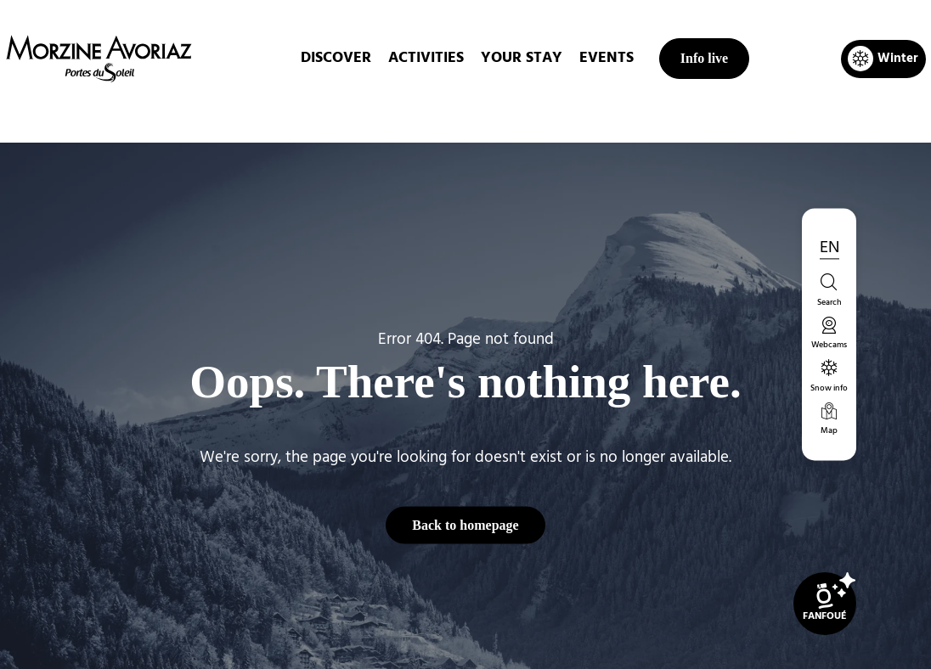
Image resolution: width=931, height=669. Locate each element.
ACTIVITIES (426, 58)
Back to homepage (465, 524)
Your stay (521, 58)
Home (376, 114)
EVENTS (606, 58)
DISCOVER (336, 58)
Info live (704, 58)
